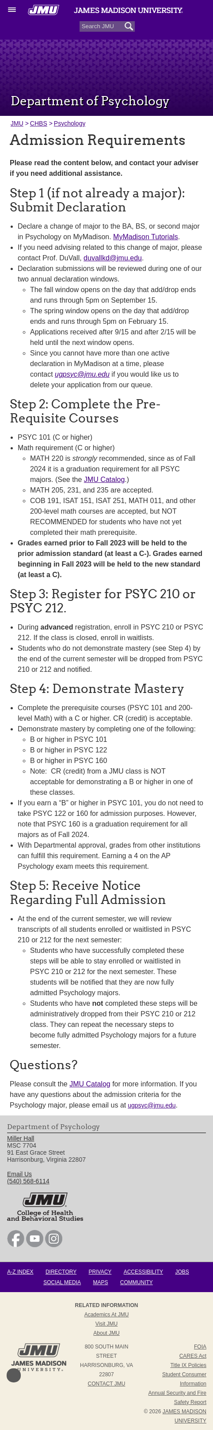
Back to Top (14, 1375)
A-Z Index (20, 1272)
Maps (100, 1282)
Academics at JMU (106, 1314)
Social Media (62, 1282)
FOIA (200, 1347)
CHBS (38, 123)
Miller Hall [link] (20, 1138)
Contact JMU (107, 1384)
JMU (17, 123)
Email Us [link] (19, 1174)
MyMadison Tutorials (145, 237)
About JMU (106, 1333)
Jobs (182, 1272)
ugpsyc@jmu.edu (151, 1105)
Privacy (100, 1272)
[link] (15, 1244)
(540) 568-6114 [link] (28, 1181)
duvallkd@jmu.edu (113, 258)
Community (136, 1282)
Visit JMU (106, 1324)
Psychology (70, 123)
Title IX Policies (188, 1365)
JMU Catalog (104, 479)
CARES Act (192, 1356)
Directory (61, 1272)
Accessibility (143, 1272)
